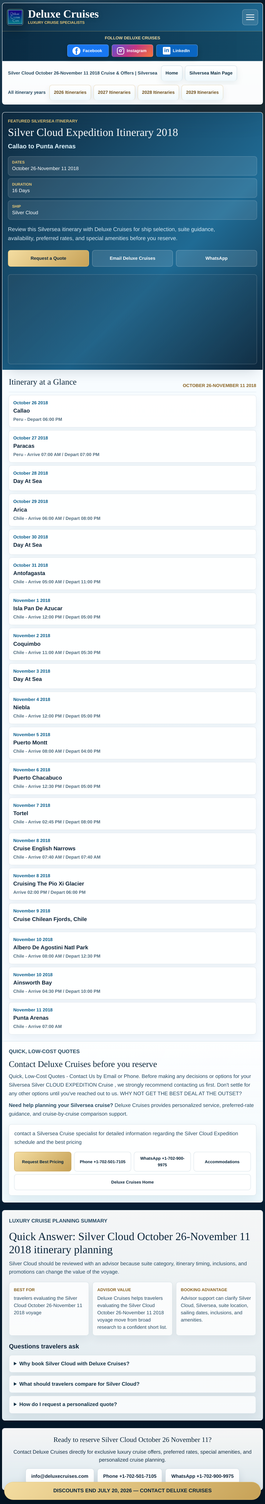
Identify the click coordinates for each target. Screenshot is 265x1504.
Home (172, 73)
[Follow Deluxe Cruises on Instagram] (132, 50)
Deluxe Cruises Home (132, 1182)
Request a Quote (48, 258)
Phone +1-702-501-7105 (102, 1161)
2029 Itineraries (202, 92)
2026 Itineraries (70, 92)
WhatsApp (217, 258)
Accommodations (222, 1161)
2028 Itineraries (158, 92)
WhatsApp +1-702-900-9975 (162, 1161)
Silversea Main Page (211, 73)
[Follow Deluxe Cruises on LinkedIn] (177, 50)
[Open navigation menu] (250, 17)
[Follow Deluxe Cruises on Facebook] (88, 50)
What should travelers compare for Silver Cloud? (79, 1384)
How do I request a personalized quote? (68, 1404)
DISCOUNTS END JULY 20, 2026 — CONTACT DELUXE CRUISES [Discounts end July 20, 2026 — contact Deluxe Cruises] (132, 1491)
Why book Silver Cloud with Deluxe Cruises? (74, 1364)
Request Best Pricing (43, 1161)
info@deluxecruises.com (59, 1476)
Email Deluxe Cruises (132, 258)
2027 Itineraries (114, 92)
